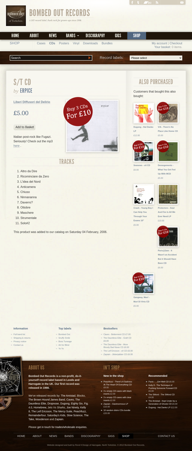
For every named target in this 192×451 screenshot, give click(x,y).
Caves (70, 399)
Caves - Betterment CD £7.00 (117, 334)
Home (15, 36)
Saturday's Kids (56, 415)
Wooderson (42, 419)
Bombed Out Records (59, 12)
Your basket (162, 47)
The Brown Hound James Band (46, 399)
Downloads (90, 43)
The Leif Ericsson (41, 411)
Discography (95, 36)
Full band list (19, 334)
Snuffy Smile (64, 338)
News (53, 36)
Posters (64, 43)
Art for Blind (63, 345)
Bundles (107, 43)
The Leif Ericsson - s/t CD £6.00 (118, 351)
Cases (41, 43)
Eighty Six (76, 403)
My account (159, 43)
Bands (69, 436)
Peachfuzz (80, 411)
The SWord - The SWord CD (161, 394)
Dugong (65, 403)
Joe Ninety (73, 407)
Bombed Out (64, 334)
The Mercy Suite (62, 411)
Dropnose (53, 403)
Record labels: (141, 58)
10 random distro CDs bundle (117, 410)
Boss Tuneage (65, 341)
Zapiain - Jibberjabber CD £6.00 (118, 354)
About (34, 36)
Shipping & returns (22, 338)
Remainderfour (37, 415)
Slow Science (74, 415)
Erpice (26, 90)
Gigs (118, 36)
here (17, 145)
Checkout (176, 43)
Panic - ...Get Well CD (158, 382)
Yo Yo (61, 348)
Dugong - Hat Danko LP (159, 407)
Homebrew (40, 407)
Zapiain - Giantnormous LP (116, 404)
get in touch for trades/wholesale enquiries (61, 427)
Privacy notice (20, 341)
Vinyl (76, 43)
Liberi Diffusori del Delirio (32, 102)
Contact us (18, 345)
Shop (136, 36)
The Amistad (68, 395)
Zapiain (59, 419)
